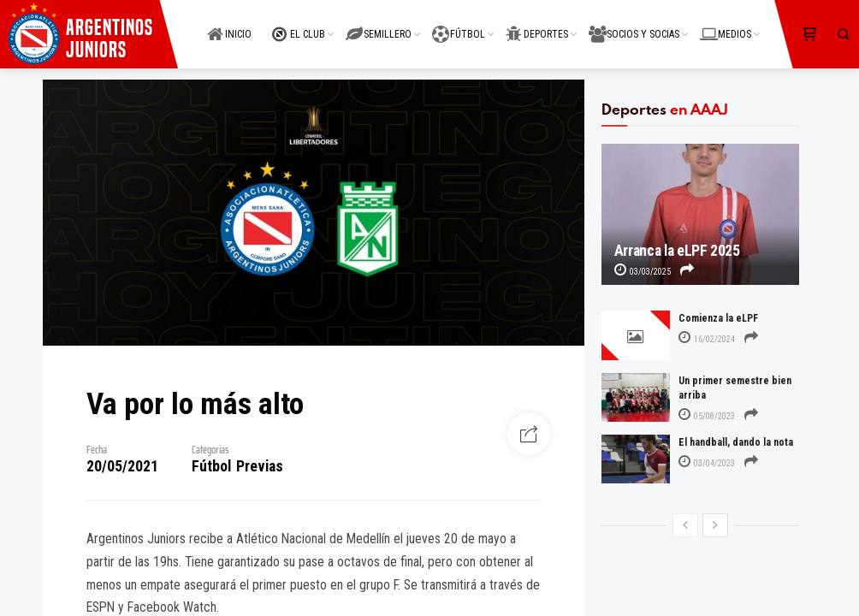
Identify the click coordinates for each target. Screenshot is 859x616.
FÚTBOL (458, 24)
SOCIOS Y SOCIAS (634, 24)
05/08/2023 (706, 416)
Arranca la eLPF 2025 (677, 250)
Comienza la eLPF (718, 318)
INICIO (229, 24)
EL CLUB (298, 24)
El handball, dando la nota (735, 442)
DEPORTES (537, 24)
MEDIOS (725, 24)
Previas (259, 466)
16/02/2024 (706, 339)
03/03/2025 (642, 271)
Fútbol (211, 466)
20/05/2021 (122, 466)
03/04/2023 (706, 463)
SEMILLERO (379, 24)
